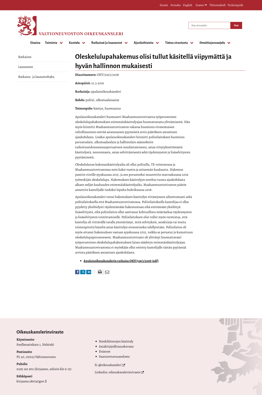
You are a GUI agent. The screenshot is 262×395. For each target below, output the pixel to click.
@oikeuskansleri (109, 365)
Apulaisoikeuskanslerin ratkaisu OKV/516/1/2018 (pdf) (121, 261)
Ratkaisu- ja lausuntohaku (36, 76)
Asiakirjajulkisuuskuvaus (116, 346)
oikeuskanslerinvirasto (124, 372)
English (187, 5)
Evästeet (105, 351)
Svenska (176, 5)
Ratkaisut (25, 57)
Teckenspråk (235, 5)
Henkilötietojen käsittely (116, 341)
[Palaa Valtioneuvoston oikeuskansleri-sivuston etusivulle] (30, 25)
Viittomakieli (218, 5)
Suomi (164, 5)
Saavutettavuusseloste (114, 356)
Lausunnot (25, 67)
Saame (201, 5)
